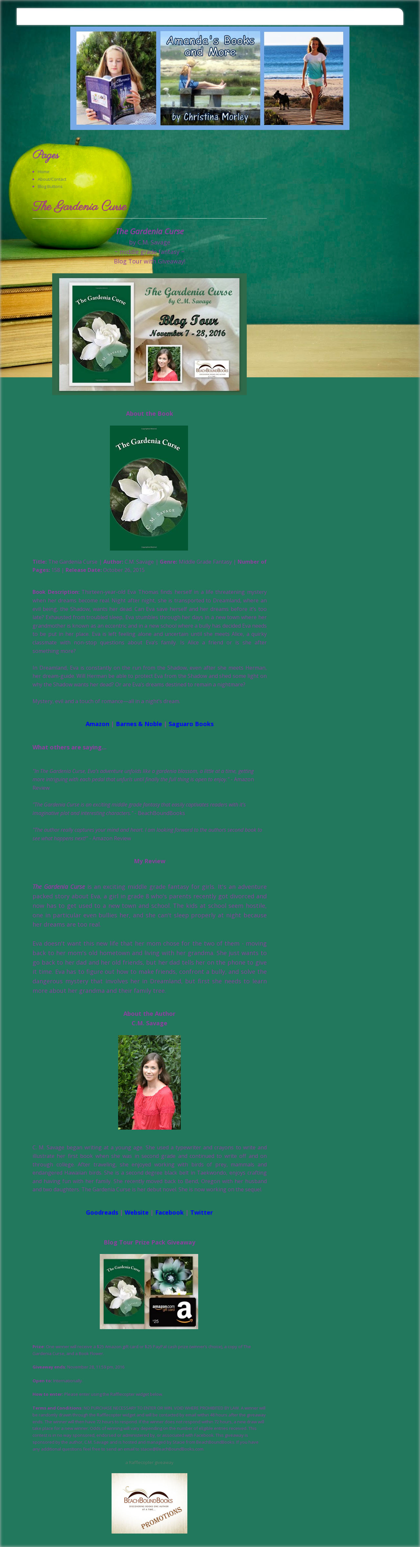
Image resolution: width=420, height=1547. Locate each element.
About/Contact (52, 179)
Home (44, 172)
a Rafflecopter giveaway (149, 1462)
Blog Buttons (50, 186)
